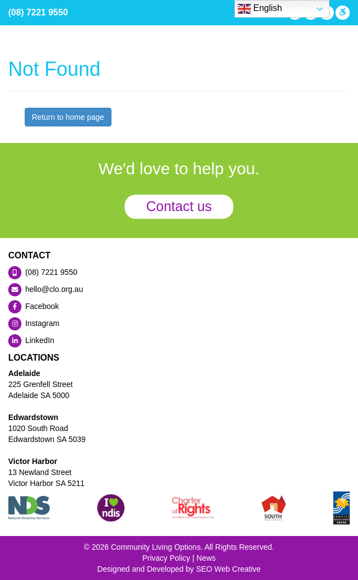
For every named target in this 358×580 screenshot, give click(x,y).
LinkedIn (31, 340)
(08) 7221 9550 (38, 12)
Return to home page (68, 117)
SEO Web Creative (228, 569)
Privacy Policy (166, 558)
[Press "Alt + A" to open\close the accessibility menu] (342, 12)
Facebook (33, 306)
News (206, 558)
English (260, 8)
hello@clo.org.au (45, 289)
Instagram (33, 323)
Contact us (179, 206)
